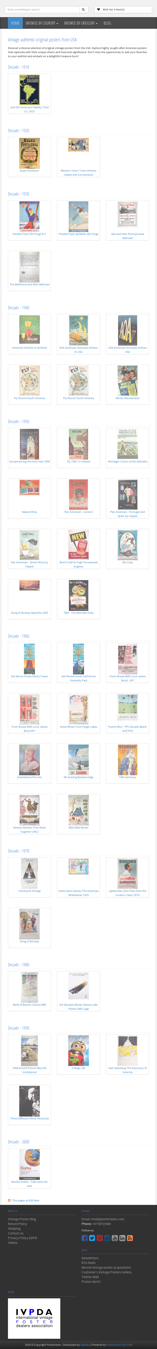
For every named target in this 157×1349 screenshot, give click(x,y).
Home (15, 23)
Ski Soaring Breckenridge (78, 777)
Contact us (16, 1233)
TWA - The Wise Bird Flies (79, 613)
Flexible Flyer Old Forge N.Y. (29, 234)
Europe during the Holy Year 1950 (29, 461)
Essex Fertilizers (29, 171)
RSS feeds (88, 1263)
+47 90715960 (101, 1224)
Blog (107, 23)
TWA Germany (127, 777)
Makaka (85, 1345)
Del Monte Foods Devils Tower (29, 676)
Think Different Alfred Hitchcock (29, 1118)
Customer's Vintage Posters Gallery (107, 1272)
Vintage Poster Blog (22, 1219)
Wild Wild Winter (79, 828)
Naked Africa (29, 512)
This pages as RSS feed (25, 1200)
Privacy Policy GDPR (22, 1238)
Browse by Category (81, 23)
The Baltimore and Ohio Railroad (29, 284)
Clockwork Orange (29, 891)
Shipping (14, 1228)
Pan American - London (78, 512)
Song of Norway (29, 941)
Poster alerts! (91, 1282)
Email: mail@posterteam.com (103, 1219)
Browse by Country (42, 23)
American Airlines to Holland (29, 348)
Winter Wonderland (127, 398)
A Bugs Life (78, 1068)
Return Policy (17, 1224)
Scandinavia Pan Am (29, 777)
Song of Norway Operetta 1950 (29, 613)
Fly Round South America (29, 398)
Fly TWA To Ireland (78, 461)
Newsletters (90, 1258)
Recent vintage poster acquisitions (106, 1267)
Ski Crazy (127, 562)
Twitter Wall (90, 1277)
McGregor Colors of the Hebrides (127, 461)
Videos (12, 1243)
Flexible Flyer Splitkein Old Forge (79, 234)
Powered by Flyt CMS (119, 1345)
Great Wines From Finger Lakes (78, 727)
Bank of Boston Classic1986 (29, 1005)
